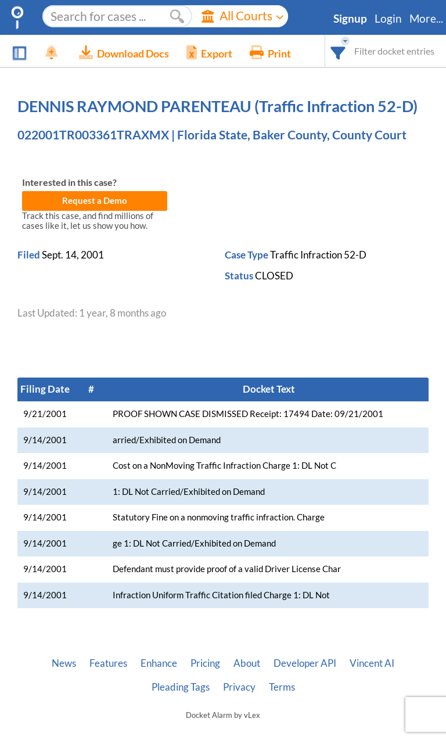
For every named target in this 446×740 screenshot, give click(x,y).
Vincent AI (372, 663)
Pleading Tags (181, 687)
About (246, 663)
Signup (350, 18)
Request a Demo (94, 201)
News (64, 663)
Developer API (305, 663)
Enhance (159, 663)
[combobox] (338, 51)
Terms (282, 687)
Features (108, 663)
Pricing (205, 663)
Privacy (239, 687)
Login (388, 18)
